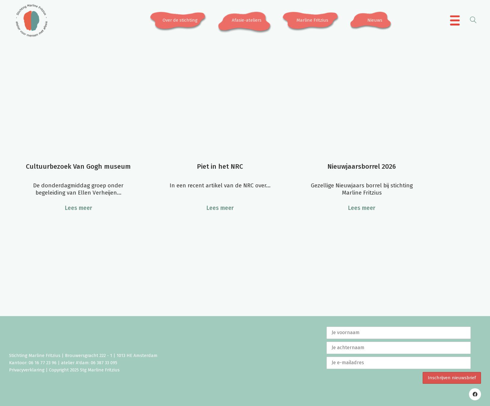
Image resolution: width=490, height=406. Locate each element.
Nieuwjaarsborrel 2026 (361, 166)
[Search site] (473, 21)
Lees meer (78, 208)
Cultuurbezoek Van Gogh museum (78, 166)
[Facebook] (475, 394)
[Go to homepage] (32, 20)
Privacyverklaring (26, 370)
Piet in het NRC (220, 166)
